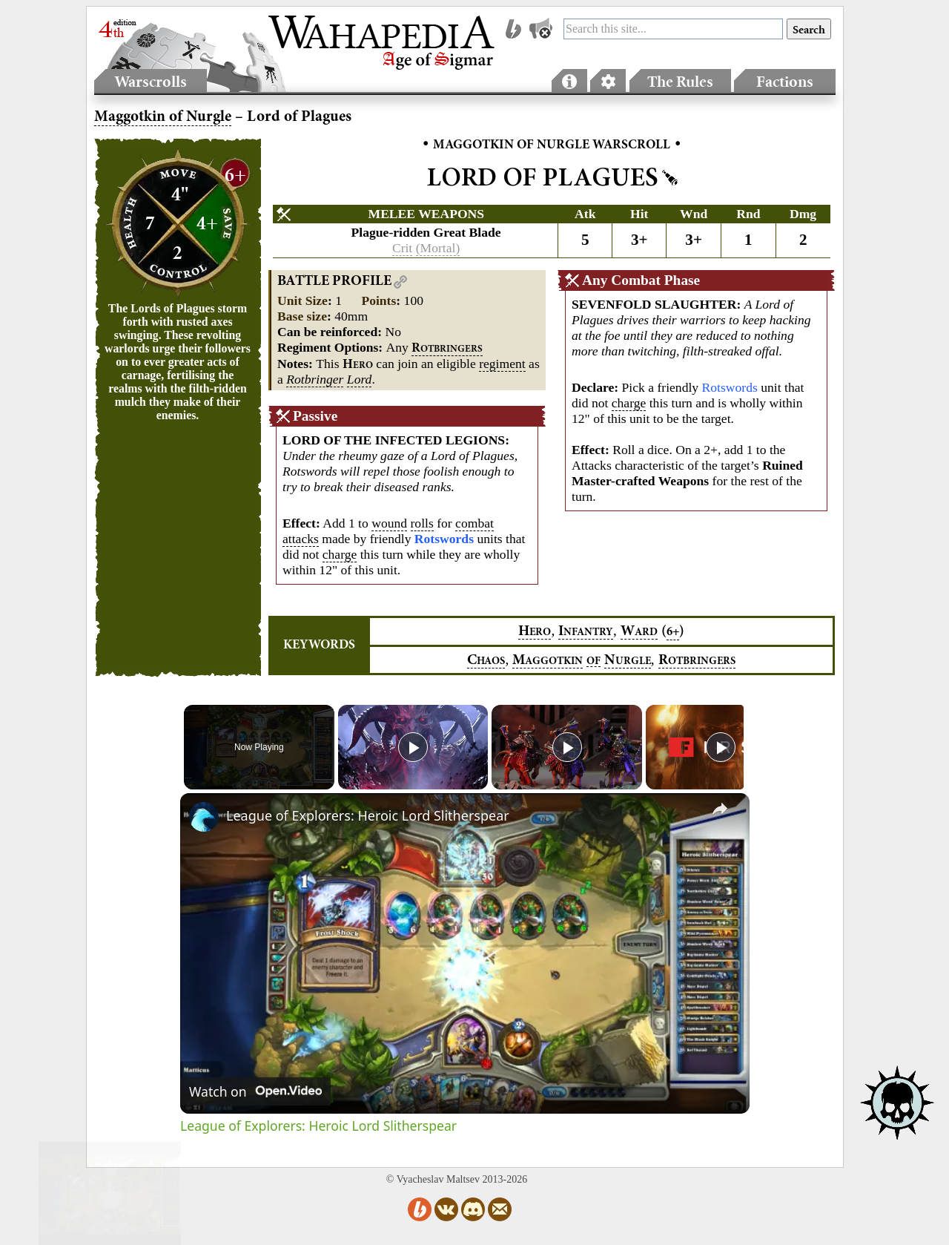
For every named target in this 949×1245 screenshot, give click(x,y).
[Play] (563, 747)
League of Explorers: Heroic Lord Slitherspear (367, 815)
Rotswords (730, 387)
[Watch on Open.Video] (255, 1091)
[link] (204, 817)
